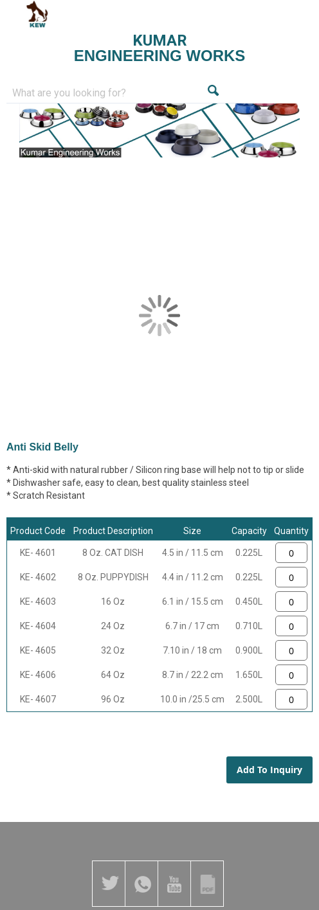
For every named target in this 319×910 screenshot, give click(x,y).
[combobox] (106, 93)
